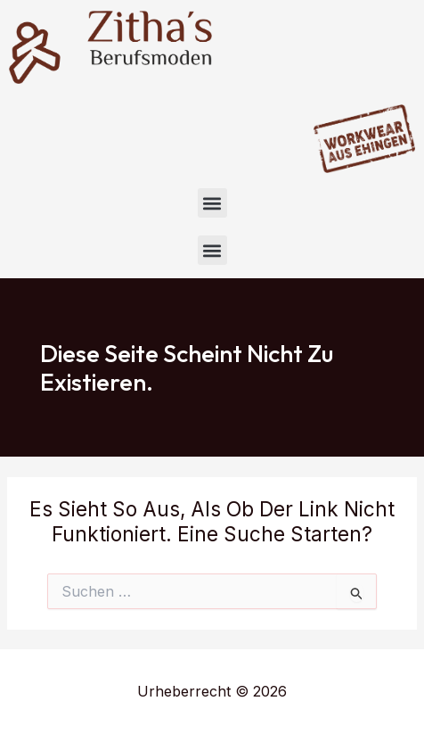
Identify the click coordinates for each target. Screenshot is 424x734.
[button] (212, 203)
